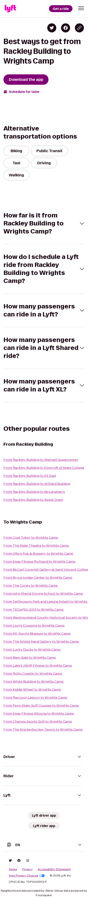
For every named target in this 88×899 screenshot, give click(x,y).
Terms (13, 869)
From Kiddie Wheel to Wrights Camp (32, 689)
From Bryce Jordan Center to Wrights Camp (37, 577)
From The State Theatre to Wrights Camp (36, 545)
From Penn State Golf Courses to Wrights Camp (41, 705)
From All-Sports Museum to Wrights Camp (37, 633)
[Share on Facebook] (65, 28)
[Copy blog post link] (79, 28)
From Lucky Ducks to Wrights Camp (32, 649)
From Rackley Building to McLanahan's (34, 491)
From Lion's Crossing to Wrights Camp (33, 625)
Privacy (27, 869)
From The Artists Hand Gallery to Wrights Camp (41, 641)
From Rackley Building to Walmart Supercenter (40, 459)
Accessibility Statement (54, 869)
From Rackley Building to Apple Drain (33, 499)
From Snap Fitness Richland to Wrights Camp (39, 561)
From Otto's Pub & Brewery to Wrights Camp (38, 553)
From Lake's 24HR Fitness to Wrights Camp (37, 665)
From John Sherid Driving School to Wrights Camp (43, 593)
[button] (81, 8)
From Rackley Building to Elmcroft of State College (43, 467)
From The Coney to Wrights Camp (30, 585)
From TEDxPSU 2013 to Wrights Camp (33, 609)
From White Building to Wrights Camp (33, 681)
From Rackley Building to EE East (29, 475)
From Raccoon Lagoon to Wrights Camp (35, 697)
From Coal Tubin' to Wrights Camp (30, 537)
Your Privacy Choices (27, 876)
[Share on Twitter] (52, 28)
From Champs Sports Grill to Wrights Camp (37, 721)
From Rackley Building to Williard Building (36, 483)
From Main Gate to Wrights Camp (29, 657)
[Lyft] (10, 9)
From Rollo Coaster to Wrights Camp (32, 673)
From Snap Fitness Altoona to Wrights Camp (38, 713)
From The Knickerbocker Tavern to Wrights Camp (43, 729)
